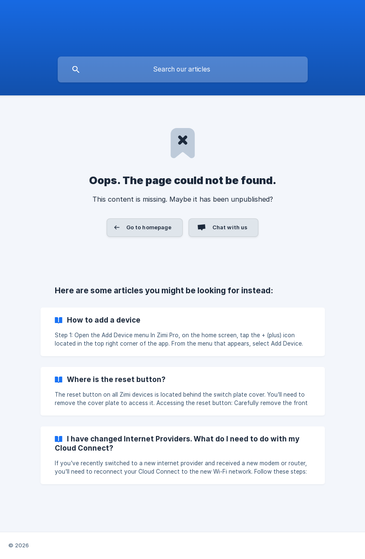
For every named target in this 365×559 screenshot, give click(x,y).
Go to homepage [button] (149, 227)
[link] (183, 332)
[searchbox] (183, 69)
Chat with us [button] (230, 227)
